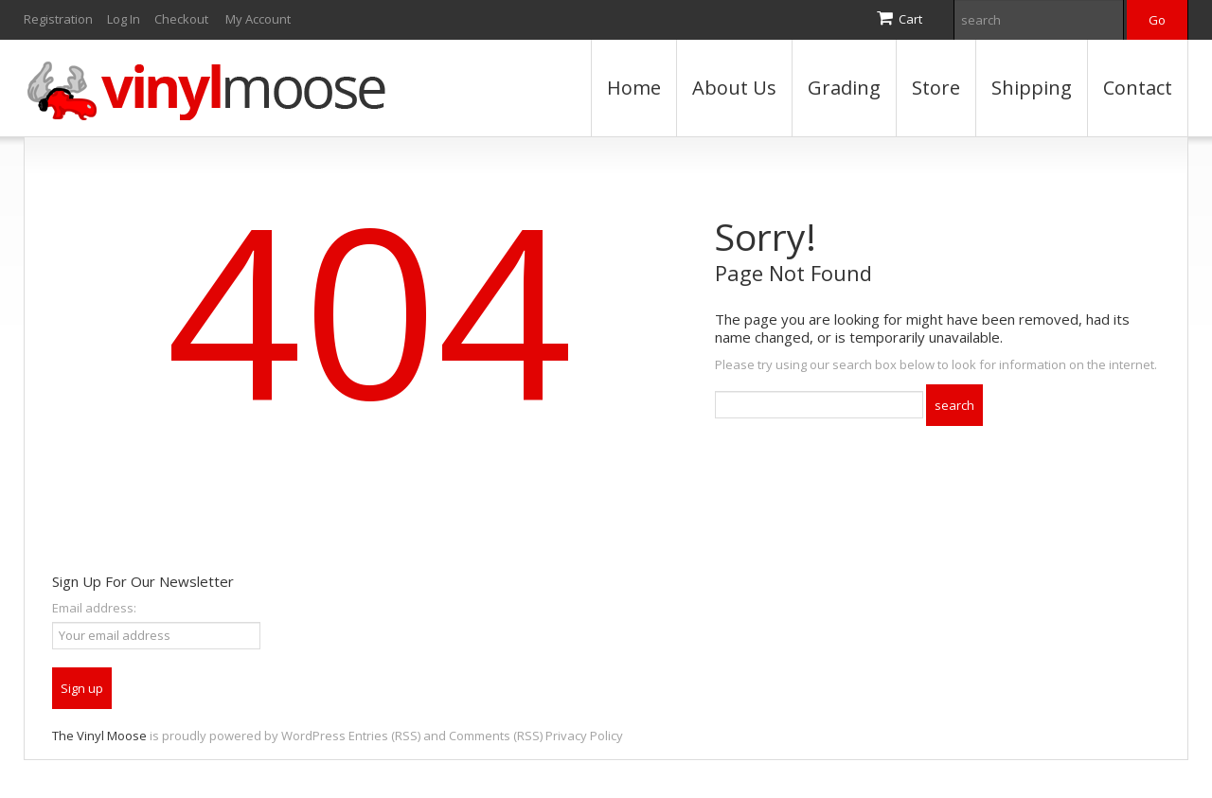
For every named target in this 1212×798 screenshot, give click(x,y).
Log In (123, 18)
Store (936, 87)
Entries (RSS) (384, 735)
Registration (58, 18)
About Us (734, 87)
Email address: (94, 607)
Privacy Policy (584, 735)
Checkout (181, 18)
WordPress (313, 735)
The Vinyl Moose (99, 735)
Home (634, 87)
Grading (844, 87)
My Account (258, 18)
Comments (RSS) (496, 735)
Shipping (1031, 87)
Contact (1137, 87)
